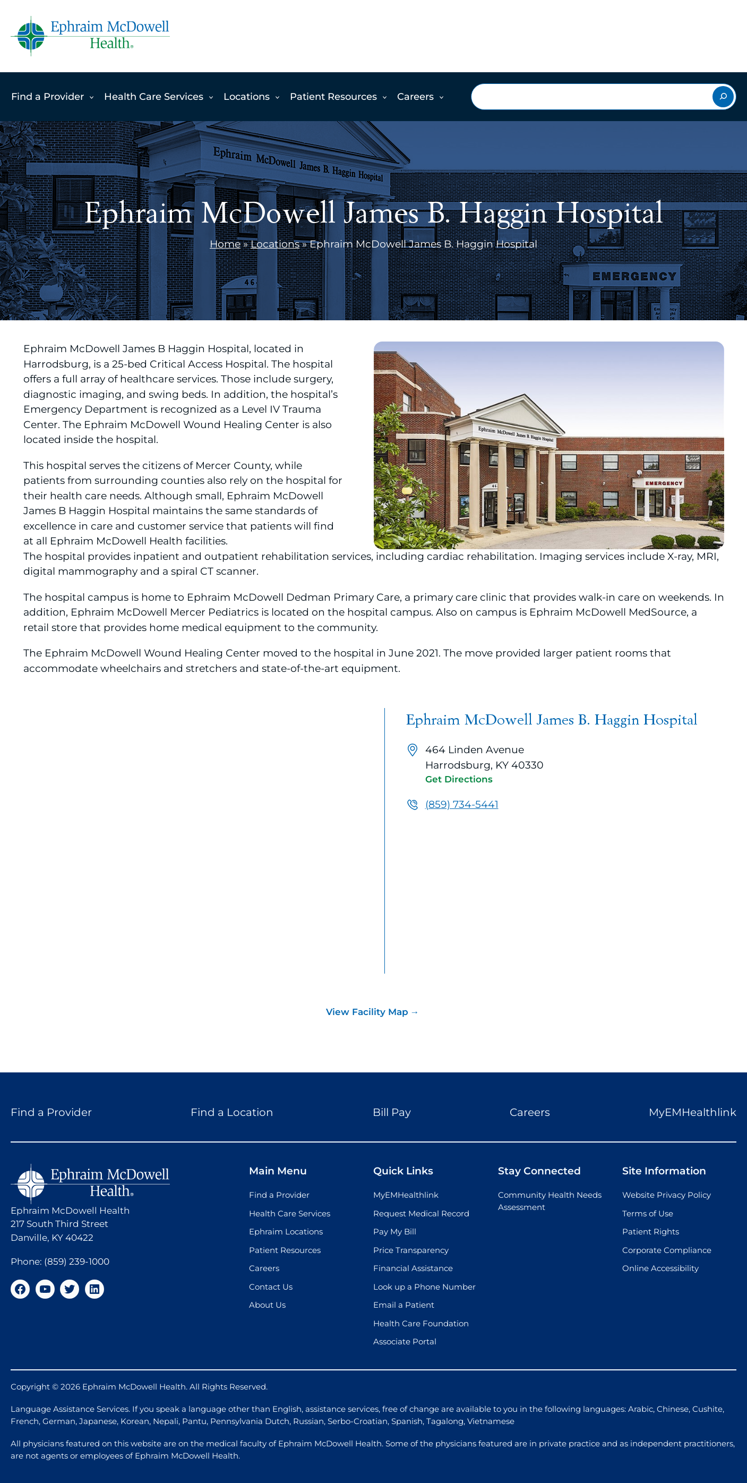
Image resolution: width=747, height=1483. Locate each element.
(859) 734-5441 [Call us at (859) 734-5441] (462, 804)
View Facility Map (367, 1012)
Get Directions (459, 779)
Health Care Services (153, 97)
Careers (415, 97)
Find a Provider (47, 97)
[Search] (723, 96)
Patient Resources (333, 97)
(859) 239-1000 (76, 1261)
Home (225, 244)
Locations (247, 97)
